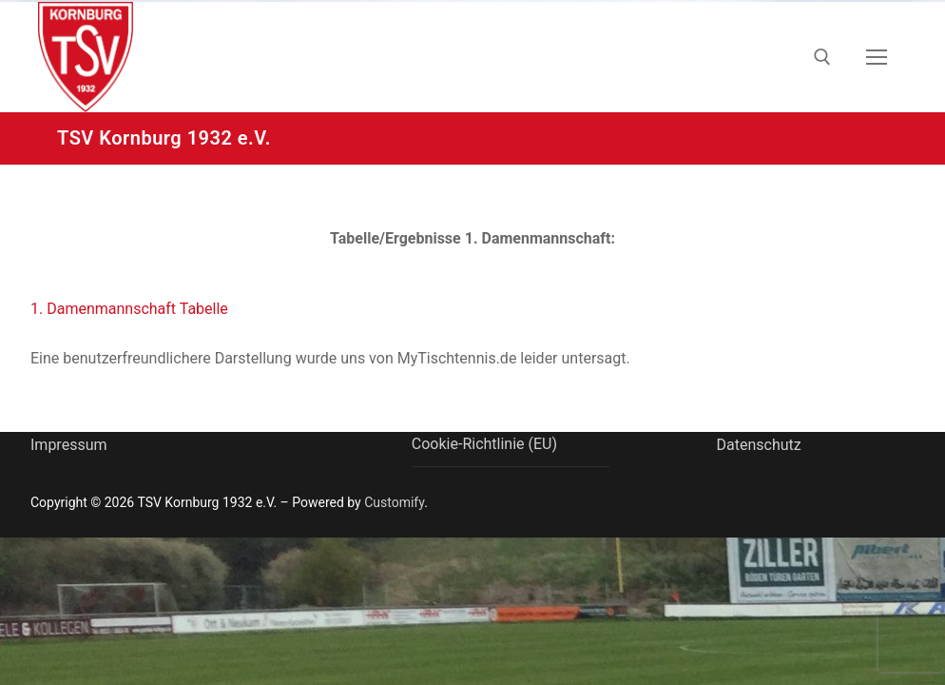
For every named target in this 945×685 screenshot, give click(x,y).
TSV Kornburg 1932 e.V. (164, 138)
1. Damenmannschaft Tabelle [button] (129, 309)
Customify (394, 502)
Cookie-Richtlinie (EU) (484, 444)
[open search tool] (822, 57)
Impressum (68, 445)
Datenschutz (758, 445)
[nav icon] (876, 57)
